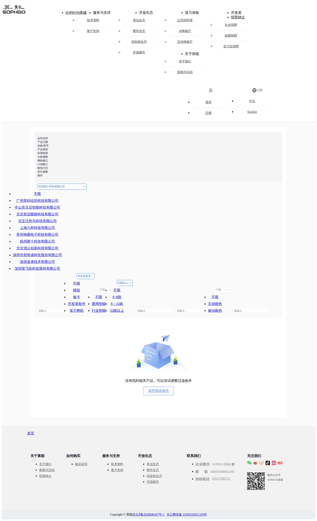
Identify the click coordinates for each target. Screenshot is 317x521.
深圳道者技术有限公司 (37, 262)
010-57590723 (221, 475)
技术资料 (117, 464)
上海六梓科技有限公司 (37, 228)
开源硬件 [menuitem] (139, 52)
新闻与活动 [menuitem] (185, 72)
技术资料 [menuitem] (93, 20)
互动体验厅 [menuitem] (185, 41)
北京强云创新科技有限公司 (37, 248)
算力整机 (77, 310)
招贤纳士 (238, 17)
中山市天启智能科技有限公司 (37, 207)
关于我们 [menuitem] (185, 61)
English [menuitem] (252, 111)
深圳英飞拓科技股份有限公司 (37, 268)
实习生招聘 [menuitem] (231, 46)
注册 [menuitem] (208, 113)
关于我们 (45, 464)
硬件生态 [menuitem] (139, 31)
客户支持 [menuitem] (93, 31)
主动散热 (215, 304)
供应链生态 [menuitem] (139, 41)
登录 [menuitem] (208, 102)
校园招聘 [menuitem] (231, 35)
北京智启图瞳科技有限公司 (37, 214)
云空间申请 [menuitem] (185, 20)
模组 (76, 290)
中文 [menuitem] (252, 101)
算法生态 (153, 464)
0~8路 (117, 297)
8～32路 (117, 304)
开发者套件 (85, 276)
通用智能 (99, 304)
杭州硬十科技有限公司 (62, 186)
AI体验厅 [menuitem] (185, 31)
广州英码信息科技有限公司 (37, 200)
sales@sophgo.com (222, 469)
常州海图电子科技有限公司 (37, 234)
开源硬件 (153, 482)
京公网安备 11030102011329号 (187, 514)
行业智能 (99, 310)
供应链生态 (154, 476)
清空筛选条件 (158, 391)
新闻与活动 (47, 470)
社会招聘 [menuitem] (231, 25)
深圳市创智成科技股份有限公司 (37, 255)
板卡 (76, 297)
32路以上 (124, 282)
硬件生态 (153, 470)
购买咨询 (81, 464)
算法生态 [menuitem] (139, 20)
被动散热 (215, 310)
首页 (30, 433)
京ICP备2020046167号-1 (148, 514)
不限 (37, 194)
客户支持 (117, 470)
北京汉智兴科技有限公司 (37, 221)
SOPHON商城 (75, 12)
